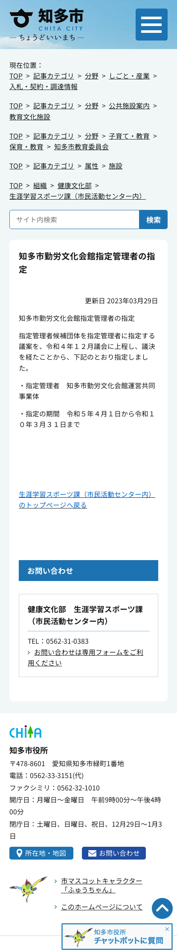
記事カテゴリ (53, 76)
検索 (153, 219)
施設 (115, 166)
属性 (92, 166)
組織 (40, 185)
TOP (16, 76)
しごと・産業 (129, 76)
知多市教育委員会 (81, 146)
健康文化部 (75, 185)
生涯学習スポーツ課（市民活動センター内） (77, 196)
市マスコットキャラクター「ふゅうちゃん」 (101, 885)
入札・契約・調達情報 (43, 86)
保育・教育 (26, 146)
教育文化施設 (29, 117)
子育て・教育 (129, 136)
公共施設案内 (129, 105)
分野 (92, 76)
